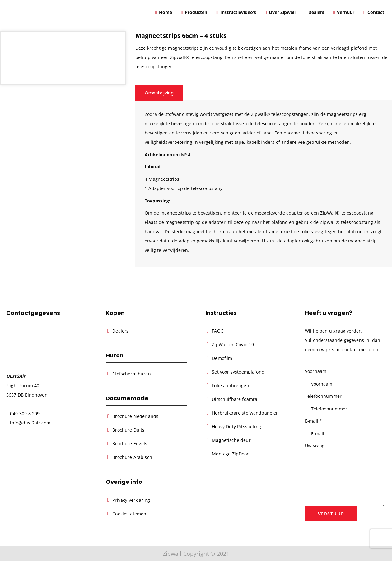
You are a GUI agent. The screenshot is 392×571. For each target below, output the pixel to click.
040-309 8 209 (25, 413)
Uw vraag (314, 446)
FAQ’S (218, 331)
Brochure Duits (128, 430)
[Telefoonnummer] (345, 408)
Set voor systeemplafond (238, 372)
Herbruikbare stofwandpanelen (245, 413)
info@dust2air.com (30, 423)
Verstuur (331, 514)
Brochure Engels (129, 444)
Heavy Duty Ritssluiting (236, 426)
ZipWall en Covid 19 (233, 344)
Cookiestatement (130, 514)
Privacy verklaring (131, 500)
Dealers (120, 331)
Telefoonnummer (323, 396)
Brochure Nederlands (135, 416)
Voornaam (315, 371)
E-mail (313, 421)
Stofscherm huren (131, 374)
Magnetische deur (231, 440)
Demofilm (222, 358)
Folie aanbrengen (230, 385)
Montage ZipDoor (230, 454)
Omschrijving (159, 93)
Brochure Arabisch (132, 457)
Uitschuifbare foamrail (236, 399)
